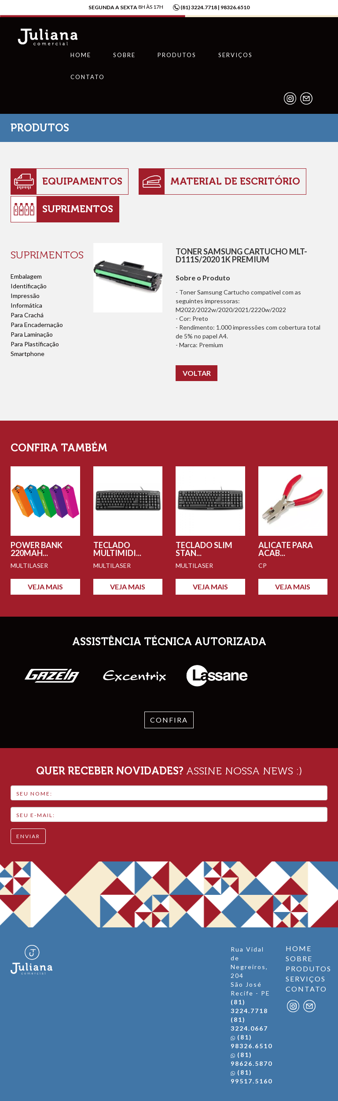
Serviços (235, 54)
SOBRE (299, 956)
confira (169, 717)
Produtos (177, 54)
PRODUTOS (306, 966)
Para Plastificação (35, 342)
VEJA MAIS (45, 584)
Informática (26, 303)
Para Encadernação (37, 323)
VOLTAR (197, 371)
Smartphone (27, 352)
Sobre (124, 54)
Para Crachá (27, 313)
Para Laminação (32, 332)
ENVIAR (28, 834)
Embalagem (26, 274)
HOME (299, 946)
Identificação (29, 284)
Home (80, 54)
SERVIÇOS (306, 977)
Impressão (25, 294)
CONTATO (306, 987)
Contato (87, 76)
